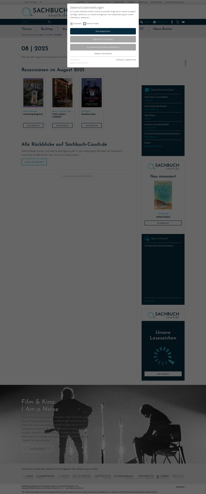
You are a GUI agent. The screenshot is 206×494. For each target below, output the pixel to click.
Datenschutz (131, 59)
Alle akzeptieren (103, 31)
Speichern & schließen (103, 39)
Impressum (120, 59)
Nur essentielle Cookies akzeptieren (103, 47)
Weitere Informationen (103, 53)
